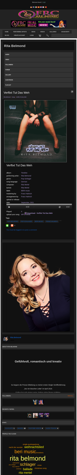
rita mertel (25, 472)
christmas (18, 468)
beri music (39, 221)
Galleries (53, 31)
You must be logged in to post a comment (21, 230)
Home (6, 31)
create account (19, 35)
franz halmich (52, 221)
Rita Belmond (7, 97)
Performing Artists (20, 31)
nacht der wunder (16, 447)
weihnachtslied (34, 447)
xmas (39, 465)
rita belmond (12, 221)
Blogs (7, 35)
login (32, 35)
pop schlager (26, 221)
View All (70, 396)
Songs (13, 97)
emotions (39, 453)
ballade (28, 469)
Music (33, 31)
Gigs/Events (65, 31)
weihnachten (16, 463)
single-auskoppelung (31, 444)
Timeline (24, 173)
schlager (28, 464)
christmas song (41, 468)
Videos (42, 31)
